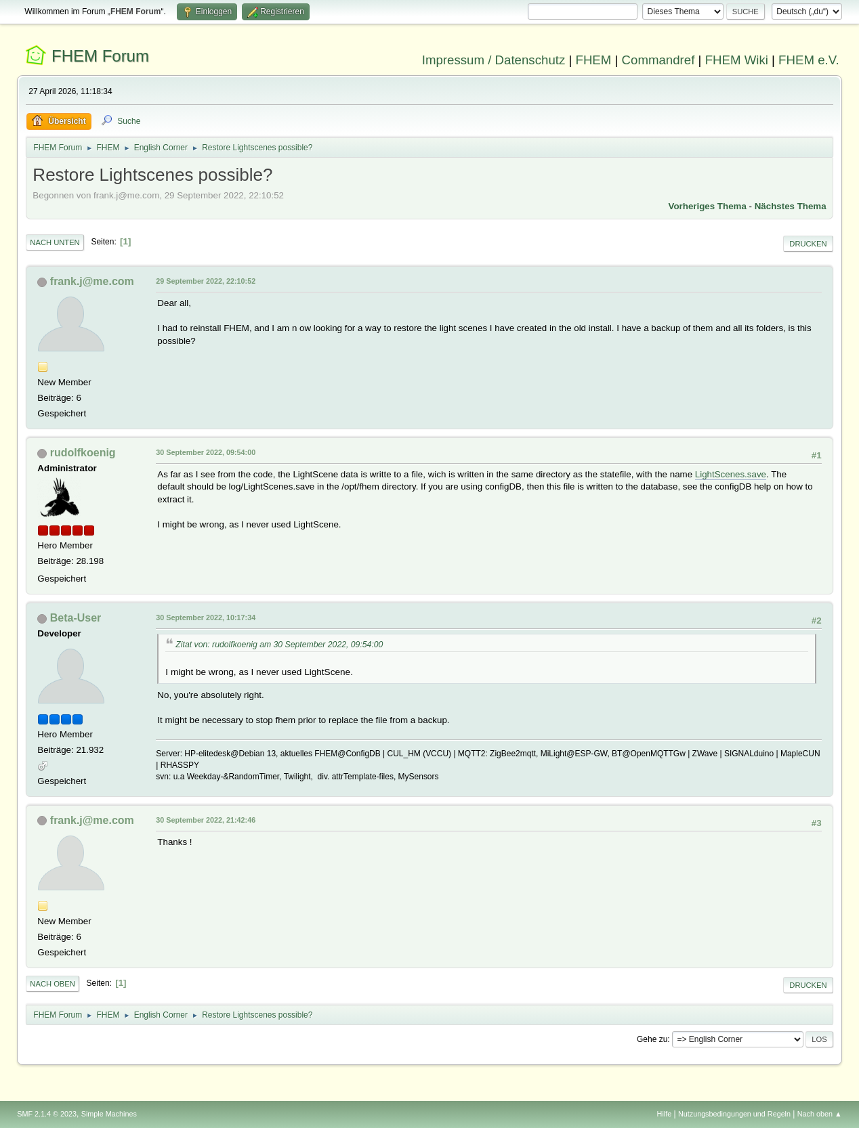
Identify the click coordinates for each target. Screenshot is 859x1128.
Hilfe (664, 1114)
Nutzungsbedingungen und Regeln (734, 1114)
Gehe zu (652, 1039)
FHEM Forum (100, 56)
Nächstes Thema (790, 206)
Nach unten (54, 242)
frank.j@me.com (92, 281)
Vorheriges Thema (708, 206)
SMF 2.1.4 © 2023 (47, 1114)
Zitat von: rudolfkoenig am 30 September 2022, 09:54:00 (279, 644)
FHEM (593, 60)
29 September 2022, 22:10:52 (205, 281)
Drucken (807, 244)
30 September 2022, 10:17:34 (205, 617)
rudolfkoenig (83, 452)
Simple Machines (109, 1114)
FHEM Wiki (736, 60)
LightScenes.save (730, 474)
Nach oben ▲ (819, 1114)
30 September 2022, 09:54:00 (205, 452)
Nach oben (52, 984)
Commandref (658, 60)
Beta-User (76, 618)
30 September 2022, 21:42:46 (205, 820)
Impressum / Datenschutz (494, 60)
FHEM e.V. (808, 60)
